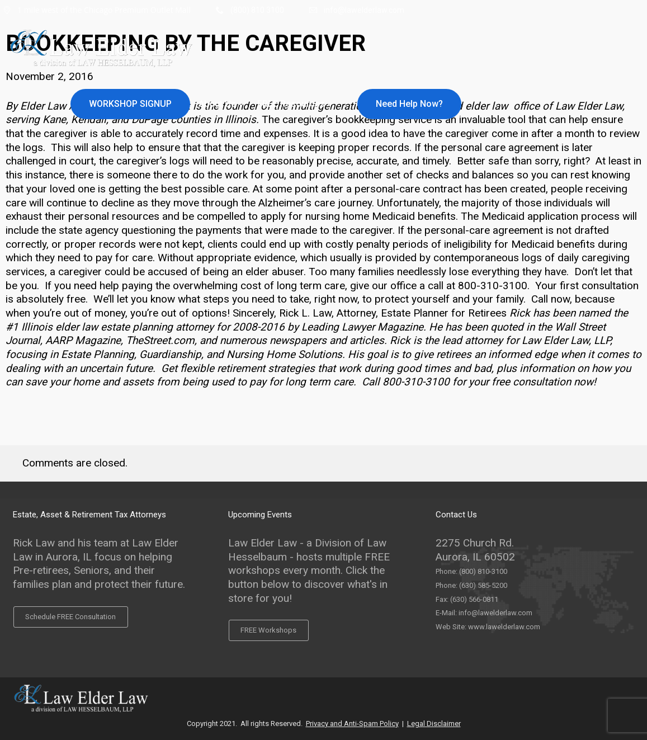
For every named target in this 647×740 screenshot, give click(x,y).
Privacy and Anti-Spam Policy (352, 723)
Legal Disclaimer (434, 723)
